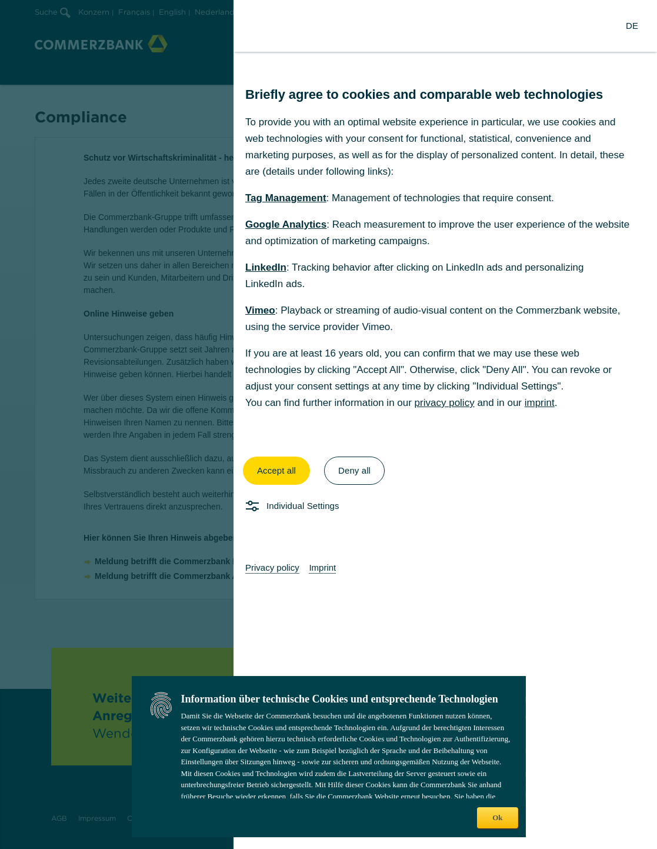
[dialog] (328, 424)
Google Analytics (285, 224)
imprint (540, 402)
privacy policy (445, 402)
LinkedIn (265, 267)
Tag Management (285, 198)
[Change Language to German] (632, 25)
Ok (497, 817)
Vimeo (260, 310)
